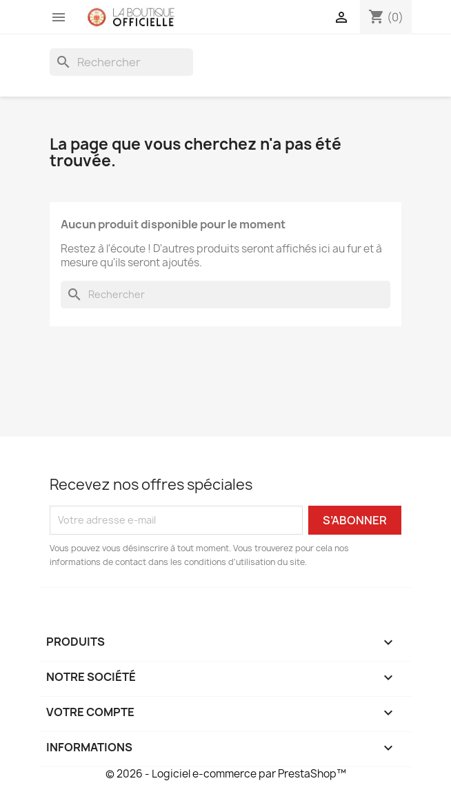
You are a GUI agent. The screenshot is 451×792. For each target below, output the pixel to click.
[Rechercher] (121, 62)
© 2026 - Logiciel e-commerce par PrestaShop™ (226, 773)
